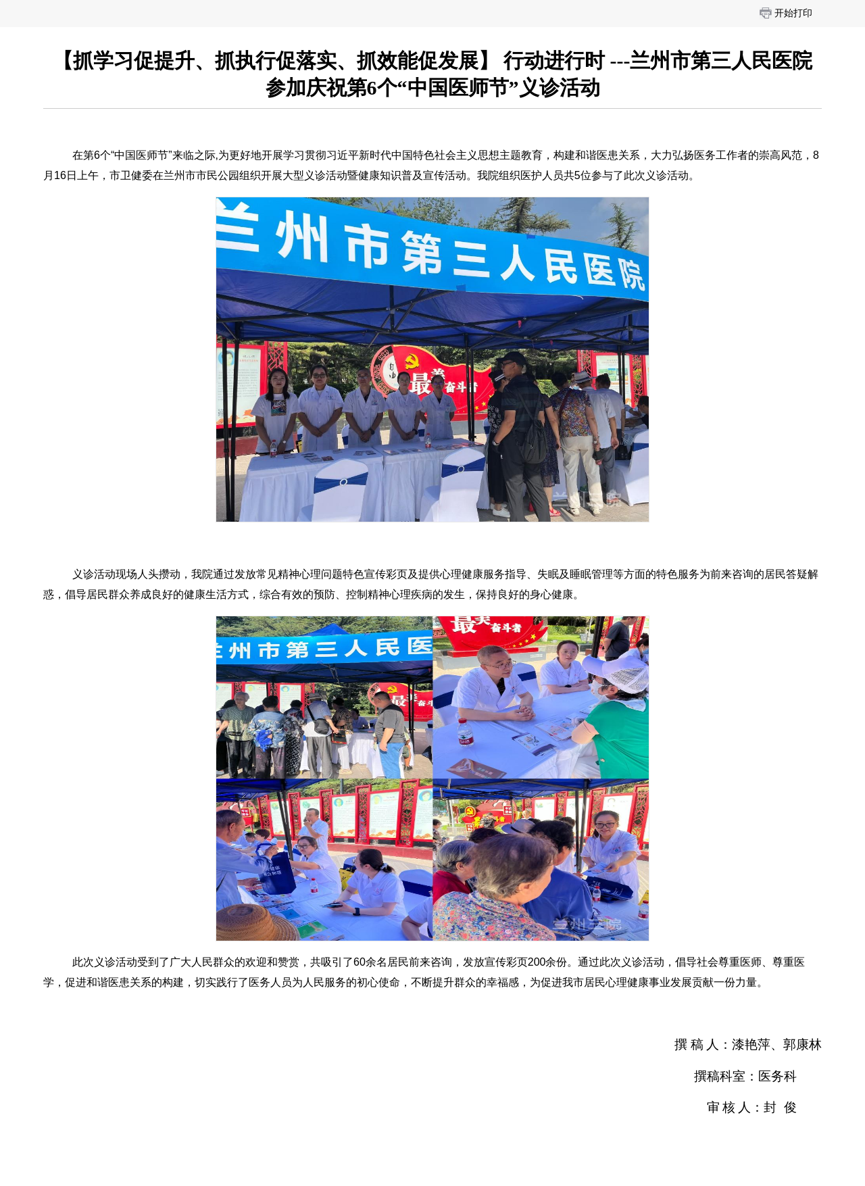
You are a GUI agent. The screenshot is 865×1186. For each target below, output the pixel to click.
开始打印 (793, 13)
